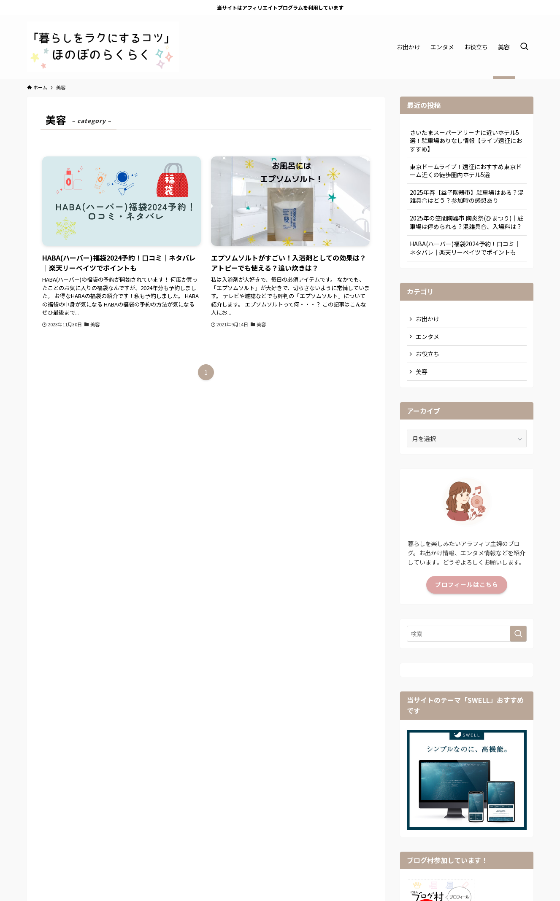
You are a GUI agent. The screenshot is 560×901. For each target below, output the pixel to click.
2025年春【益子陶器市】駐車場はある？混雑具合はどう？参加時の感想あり (467, 196)
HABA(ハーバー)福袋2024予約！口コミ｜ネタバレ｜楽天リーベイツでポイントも (465, 247)
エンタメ (427, 336)
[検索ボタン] (524, 47)
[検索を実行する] (518, 634)
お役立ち (427, 354)
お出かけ (427, 319)
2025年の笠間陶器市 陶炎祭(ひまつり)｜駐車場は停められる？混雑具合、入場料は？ (466, 222)
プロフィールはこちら (466, 584)
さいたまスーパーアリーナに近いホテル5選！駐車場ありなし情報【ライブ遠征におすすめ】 (466, 140)
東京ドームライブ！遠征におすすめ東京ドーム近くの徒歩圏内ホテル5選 (466, 170)
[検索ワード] (467, 634)
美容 (421, 371)
